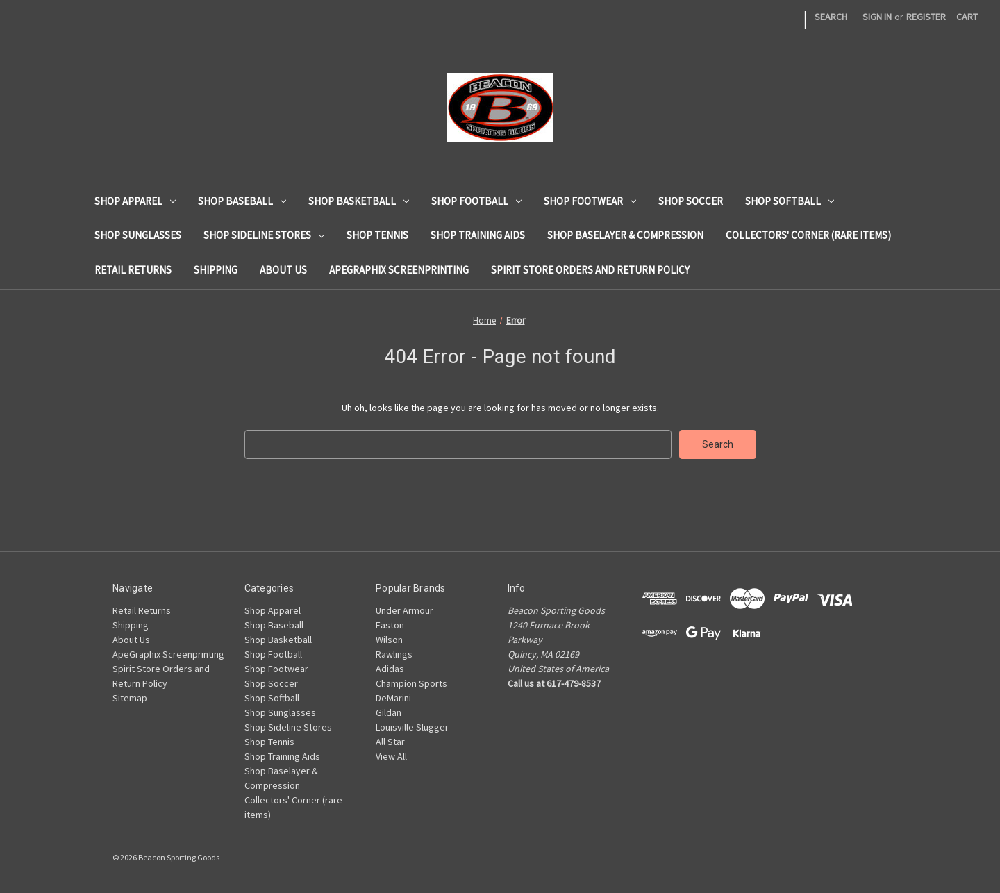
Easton (390, 625)
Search (831, 16)
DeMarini (393, 698)
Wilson (389, 639)
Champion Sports (411, 683)
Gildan (388, 712)
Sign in (877, 16)
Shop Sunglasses (137, 235)
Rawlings (394, 654)
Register (926, 16)
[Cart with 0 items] (967, 17)
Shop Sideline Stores (263, 235)
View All (391, 756)
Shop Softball (789, 201)
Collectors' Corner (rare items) (808, 235)
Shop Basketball (358, 201)
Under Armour (404, 610)
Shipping (216, 269)
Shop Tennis (377, 235)
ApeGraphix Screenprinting (399, 269)
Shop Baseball (242, 201)
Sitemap (129, 698)
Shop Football (476, 201)
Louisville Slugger (412, 727)
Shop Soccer (690, 201)
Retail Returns (133, 269)
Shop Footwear (590, 201)
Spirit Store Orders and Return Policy (590, 269)
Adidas (390, 668)
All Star (390, 741)
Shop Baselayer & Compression (625, 235)
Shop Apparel (135, 201)
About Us (283, 269)
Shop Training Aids (478, 235)
